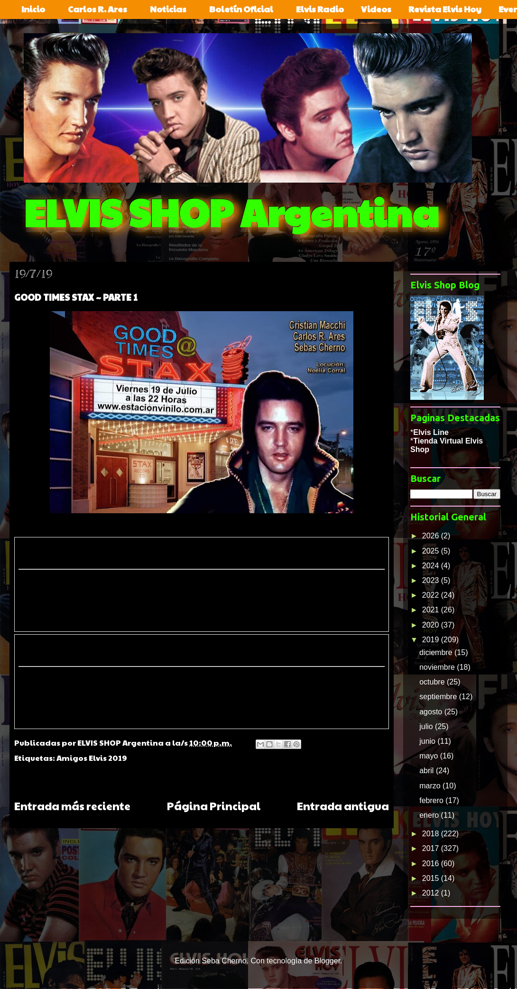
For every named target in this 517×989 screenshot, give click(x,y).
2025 (431, 551)
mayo (429, 756)
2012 (431, 893)
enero (430, 815)
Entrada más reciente (72, 805)
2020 (431, 625)
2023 (431, 580)
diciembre (436, 652)
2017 (431, 848)
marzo (431, 786)
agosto (431, 712)
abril (427, 771)
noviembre (438, 667)
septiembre (439, 697)
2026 (431, 536)
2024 (431, 566)
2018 (431, 834)
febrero (432, 800)
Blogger (327, 961)
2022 (431, 595)
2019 (431, 640)
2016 (431, 864)
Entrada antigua (343, 805)
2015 (431, 878)
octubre (433, 682)
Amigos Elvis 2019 (91, 757)
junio (428, 741)
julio (427, 726)
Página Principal (213, 805)
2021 (431, 610)
